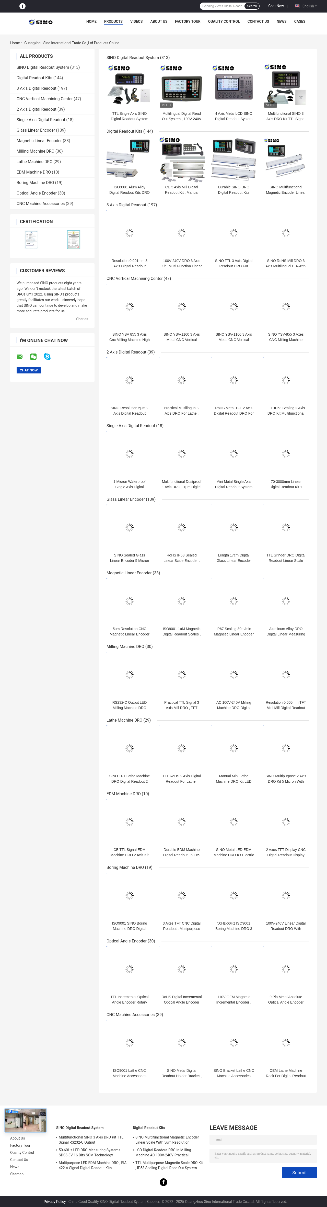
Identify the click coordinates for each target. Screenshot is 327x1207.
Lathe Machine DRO (34, 161)
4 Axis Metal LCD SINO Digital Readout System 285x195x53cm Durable (234, 118)
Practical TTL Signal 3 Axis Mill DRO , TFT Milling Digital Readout (181, 707)
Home (91, 21)
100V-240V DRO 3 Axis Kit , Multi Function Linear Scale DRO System (181, 266)
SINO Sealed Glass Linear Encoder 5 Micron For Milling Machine (129, 560)
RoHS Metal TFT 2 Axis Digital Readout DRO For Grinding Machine (234, 413)
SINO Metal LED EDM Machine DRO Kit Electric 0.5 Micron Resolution (234, 855)
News (282, 21)
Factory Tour (188, 21)
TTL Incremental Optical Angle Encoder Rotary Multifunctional (130, 1002)
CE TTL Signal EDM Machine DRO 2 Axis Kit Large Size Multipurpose (129, 855)
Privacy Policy (55, 1202)
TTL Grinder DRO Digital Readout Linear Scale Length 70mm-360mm (286, 560)
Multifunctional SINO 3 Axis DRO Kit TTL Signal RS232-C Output (286, 118)
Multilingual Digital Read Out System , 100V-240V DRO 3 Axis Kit (181, 118)
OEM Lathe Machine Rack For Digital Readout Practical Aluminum (286, 1075)
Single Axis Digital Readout (41, 119)
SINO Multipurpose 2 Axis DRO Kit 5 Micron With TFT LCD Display (285, 781)
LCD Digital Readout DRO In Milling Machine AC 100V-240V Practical (163, 1152)
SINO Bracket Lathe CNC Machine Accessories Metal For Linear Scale (234, 1075)
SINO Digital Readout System (43, 67)
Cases (300, 21)
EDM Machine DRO (34, 172)
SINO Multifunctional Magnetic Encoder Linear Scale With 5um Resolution (167, 1139)
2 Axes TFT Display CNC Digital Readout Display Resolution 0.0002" (286, 855)
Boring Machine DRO (35, 182)
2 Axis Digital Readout (36, 109)
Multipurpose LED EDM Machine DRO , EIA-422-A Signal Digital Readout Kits (93, 1165)
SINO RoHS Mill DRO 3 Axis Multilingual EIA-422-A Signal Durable (285, 266)
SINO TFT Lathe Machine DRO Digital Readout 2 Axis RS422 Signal (129, 781)
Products (113, 21)
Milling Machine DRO (35, 151)
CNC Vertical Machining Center (45, 98)
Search (252, 6)
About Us (158, 21)
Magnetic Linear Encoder (39, 140)
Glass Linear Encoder (36, 130)
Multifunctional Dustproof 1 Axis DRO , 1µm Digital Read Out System (181, 487)
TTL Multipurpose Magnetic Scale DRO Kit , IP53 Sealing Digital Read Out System (169, 1165)
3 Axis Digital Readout (36, 88)
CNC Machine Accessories (41, 203)
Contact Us (258, 21)
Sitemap (17, 1174)
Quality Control (224, 21)
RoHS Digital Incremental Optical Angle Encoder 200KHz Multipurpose (181, 1002)
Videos (136, 21)
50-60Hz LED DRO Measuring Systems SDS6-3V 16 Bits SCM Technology (89, 1152)
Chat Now (276, 6)
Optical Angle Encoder (37, 193)
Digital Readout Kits (34, 77)
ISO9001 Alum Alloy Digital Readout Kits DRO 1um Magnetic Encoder (129, 192)
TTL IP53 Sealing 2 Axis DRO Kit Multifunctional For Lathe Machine (286, 413)
